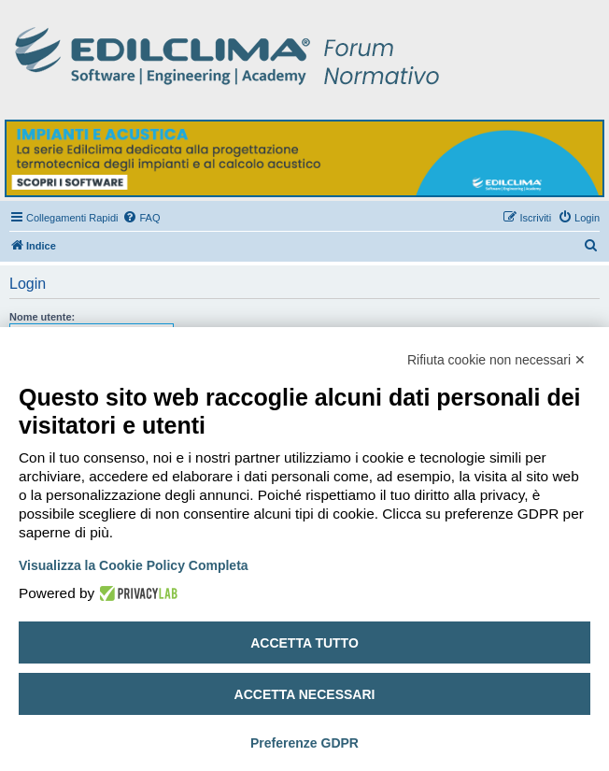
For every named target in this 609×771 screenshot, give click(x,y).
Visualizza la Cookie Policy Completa (133, 565)
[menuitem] (141, 218)
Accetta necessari (304, 694)
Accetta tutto (304, 642)
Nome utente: (42, 316)
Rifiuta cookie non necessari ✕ (496, 359)
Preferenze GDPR (304, 742)
